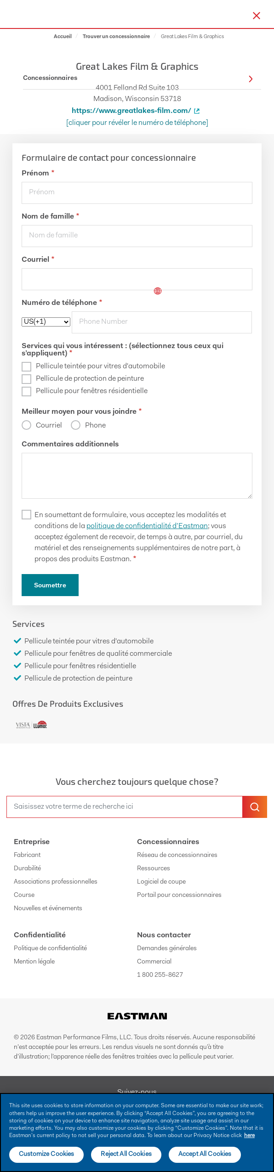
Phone (95, 425)
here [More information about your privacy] (249, 1135)
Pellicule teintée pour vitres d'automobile (100, 366)
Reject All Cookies (126, 1154)
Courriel (38, 260)
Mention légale (34, 962)
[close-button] (256, 16)
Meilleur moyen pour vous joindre (82, 412)
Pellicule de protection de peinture (90, 379)
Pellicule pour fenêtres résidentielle (92, 391)
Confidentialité (40, 935)
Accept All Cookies (205, 1154)
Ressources (153, 869)
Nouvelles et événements (48, 909)
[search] (124, 807)
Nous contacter (164, 935)
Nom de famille (50, 216)
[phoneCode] (46, 322)
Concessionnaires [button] (138, 78)
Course (24, 895)
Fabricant (27, 855)
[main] (137, 1132)
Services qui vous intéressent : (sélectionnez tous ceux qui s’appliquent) (122, 350)
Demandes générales (167, 949)
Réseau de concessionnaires (177, 855)
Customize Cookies (46, 1154)
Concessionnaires (168, 842)
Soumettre (50, 586)
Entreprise (32, 842)
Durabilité (27, 869)
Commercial (154, 962)
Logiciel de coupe (161, 882)
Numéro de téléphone (62, 303)
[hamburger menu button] (272, 14)
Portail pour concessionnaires (179, 895)
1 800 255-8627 (160, 975)
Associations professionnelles (55, 882)
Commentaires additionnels (70, 444)
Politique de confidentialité (50, 949)
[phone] (162, 322)
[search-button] (254, 807)
